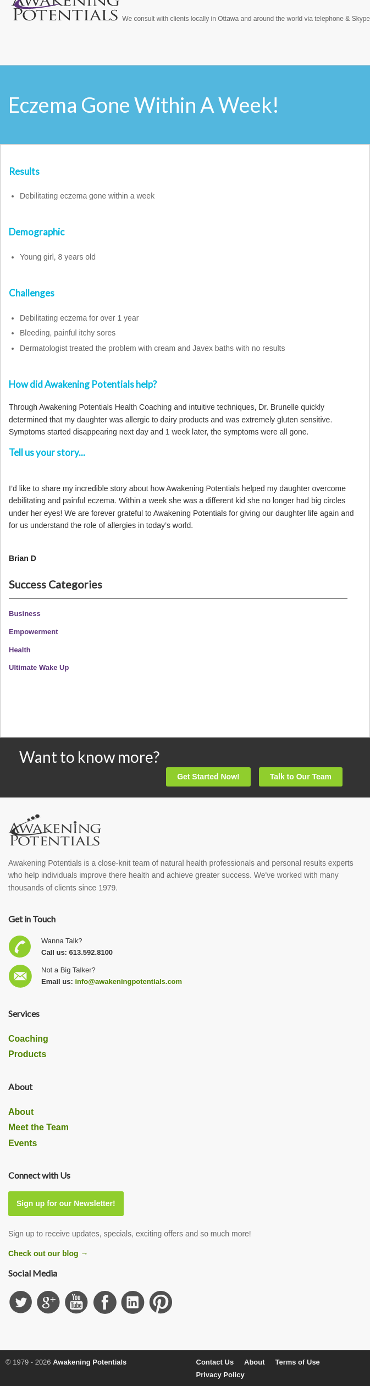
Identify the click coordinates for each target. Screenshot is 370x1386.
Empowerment (33, 632)
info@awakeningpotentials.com (128, 981)
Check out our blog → (48, 1253)
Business (25, 613)
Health (20, 650)
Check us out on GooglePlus (48, 1302)
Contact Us (215, 1362)
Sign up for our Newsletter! (65, 1203)
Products (27, 1054)
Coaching (28, 1038)
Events (22, 1143)
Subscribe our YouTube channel (77, 1302)
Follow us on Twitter (20, 1302)
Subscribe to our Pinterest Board (161, 1302)
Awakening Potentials (89, 1362)
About (21, 1111)
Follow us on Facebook (105, 1302)
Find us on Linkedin (133, 1302)
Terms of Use (297, 1362)
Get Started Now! (208, 776)
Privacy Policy (220, 1375)
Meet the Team (38, 1127)
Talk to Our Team (301, 776)
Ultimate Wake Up (39, 667)
